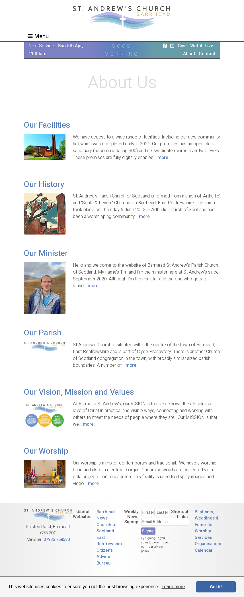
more (162, 157)
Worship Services (203, 534)
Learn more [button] (173, 586)
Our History (44, 184)
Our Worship (46, 451)
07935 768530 (57, 539)
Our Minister (46, 253)
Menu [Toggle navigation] (38, 36)
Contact (207, 53)
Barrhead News (106, 515)
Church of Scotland (107, 527)
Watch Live (201, 45)
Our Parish (42, 333)
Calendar (204, 550)
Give (182, 45)
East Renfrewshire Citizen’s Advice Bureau (110, 550)
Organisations (208, 544)
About (189, 53)
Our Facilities (47, 125)
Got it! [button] (216, 586)
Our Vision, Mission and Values (79, 392)
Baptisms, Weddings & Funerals (207, 518)
